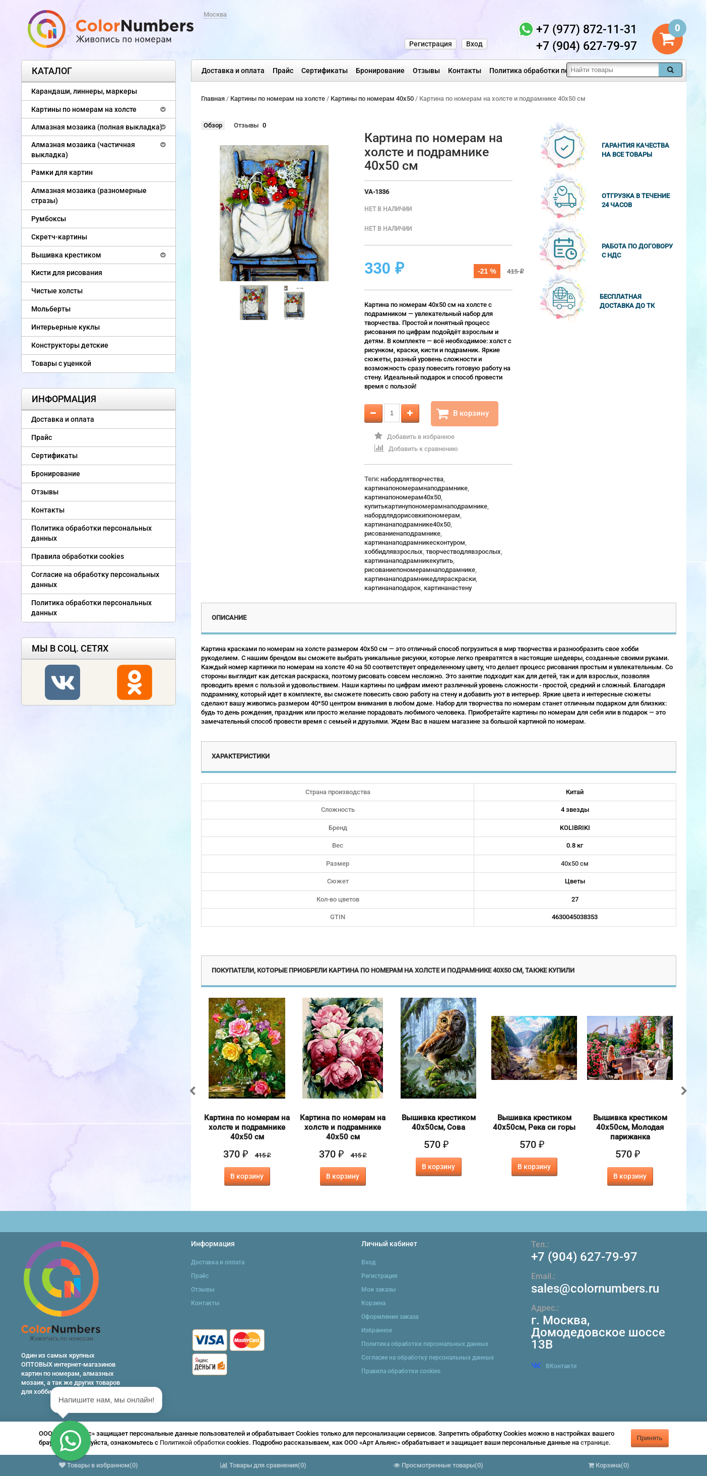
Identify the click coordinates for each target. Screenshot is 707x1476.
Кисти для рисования (66, 273)
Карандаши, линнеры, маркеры (84, 91)
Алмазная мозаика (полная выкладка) (96, 127)
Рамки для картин (62, 172)
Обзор (213, 125)
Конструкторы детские (69, 345)
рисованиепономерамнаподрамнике (419, 569)
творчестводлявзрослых (463, 551)
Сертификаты (324, 71)
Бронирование (380, 71)
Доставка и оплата (233, 71)
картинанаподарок (392, 588)
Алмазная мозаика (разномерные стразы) (89, 195)
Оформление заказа (389, 1316)
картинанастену (448, 588)
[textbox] (613, 70)
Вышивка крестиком (66, 255)
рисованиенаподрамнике (402, 533)
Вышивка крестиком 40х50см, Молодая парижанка (630, 1127)
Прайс (283, 71)
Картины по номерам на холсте (84, 109)
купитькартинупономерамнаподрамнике (425, 506)
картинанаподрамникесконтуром (414, 542)
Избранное (376, 1330)
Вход (474, 44)
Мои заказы (378, 1289)
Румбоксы (48, 219)
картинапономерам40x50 (402, 497)
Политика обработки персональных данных (563, 71)
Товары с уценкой (61, 363)
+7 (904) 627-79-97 (584, 1257)
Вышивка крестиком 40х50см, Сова (439, 1122)
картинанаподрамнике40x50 (407, 524)
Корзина (373, 1303)
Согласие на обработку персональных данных (95, 579)
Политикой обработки (192, 1442)
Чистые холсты (57, 291)
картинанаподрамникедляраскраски (420, 579)
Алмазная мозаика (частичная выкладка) (83, 150)
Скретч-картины (59, 237)
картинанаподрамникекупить (408, 560)
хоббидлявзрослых (393, 551)
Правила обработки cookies (77, 556)
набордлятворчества (411, 479)
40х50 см (575, 863)
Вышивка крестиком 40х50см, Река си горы (534, 1122)
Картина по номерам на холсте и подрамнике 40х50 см (247, 1127)
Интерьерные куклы (65, 327)
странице (595, 1442)
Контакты (464, 71)
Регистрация (430, 44)
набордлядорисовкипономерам (412, 515)
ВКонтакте (553, 1366)
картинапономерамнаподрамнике (416, 488)
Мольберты (51, 309)
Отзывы (426, 71)
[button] (70, 1441)
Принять (650, 1438)
